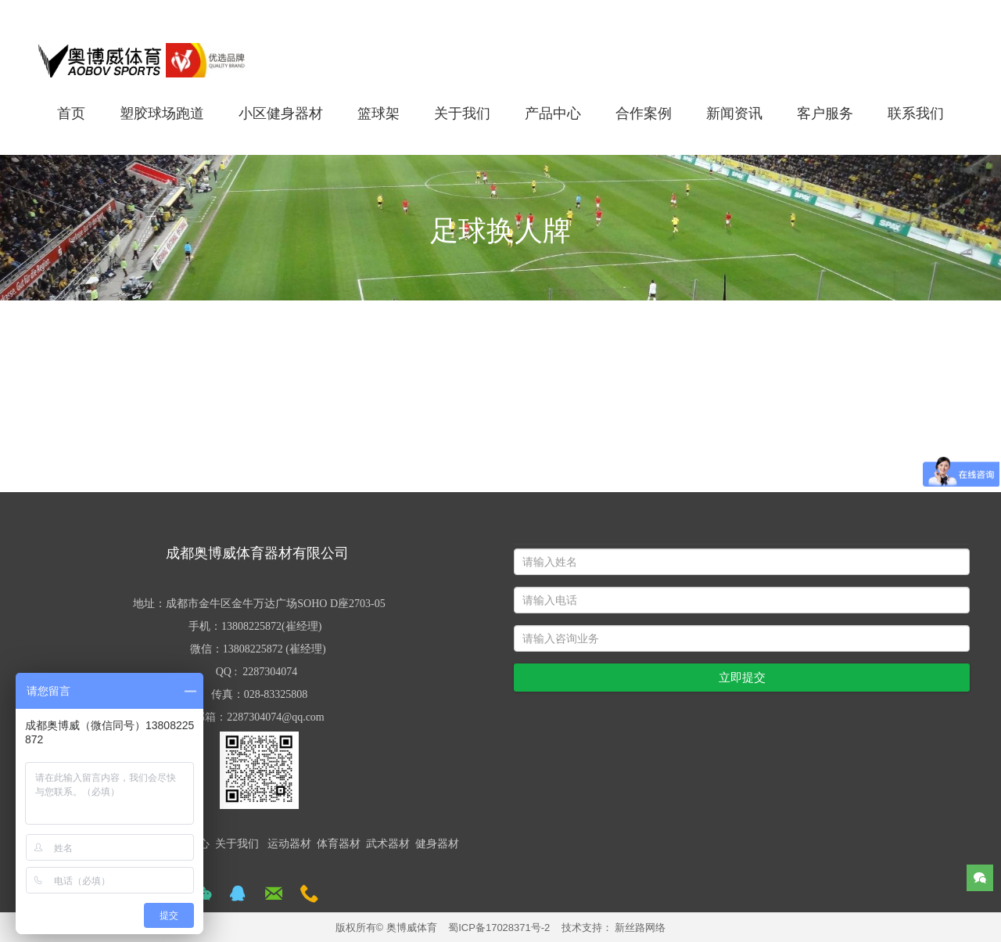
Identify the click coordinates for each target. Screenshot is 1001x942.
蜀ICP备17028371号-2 (499, 927)
